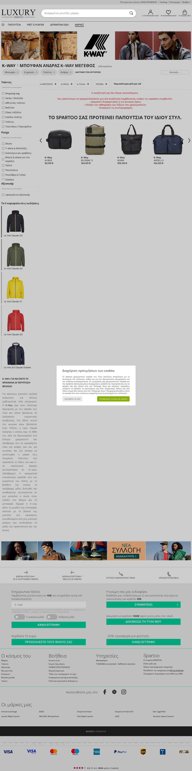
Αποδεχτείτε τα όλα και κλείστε (113, 399)
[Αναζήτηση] (131, 13)
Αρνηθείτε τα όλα (72, 399)
